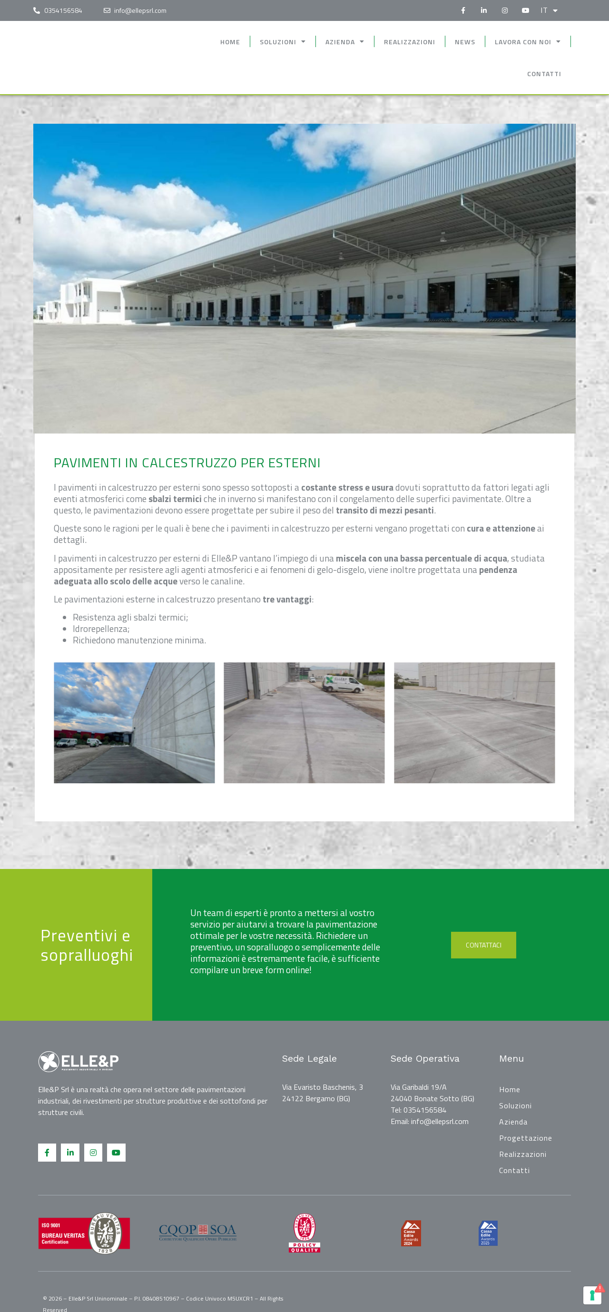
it (549, 10)
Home (230, 42)
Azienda (344, 41)
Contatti (544, 74)
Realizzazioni (409, 42)
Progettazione (525, 1138)
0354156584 (424, 1109)
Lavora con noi (528, 41)
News (465, 42)
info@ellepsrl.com (440, 1121)
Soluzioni (283, 41)
